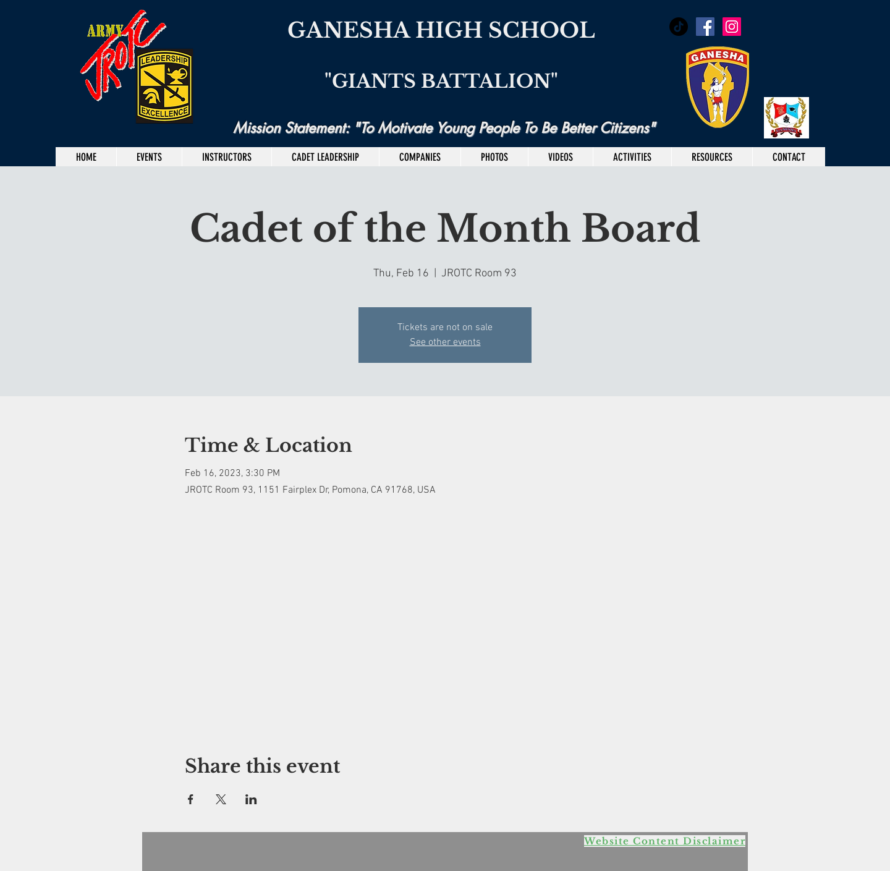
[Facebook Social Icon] (705, 26)
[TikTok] (678, 26)
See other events (445, 342)
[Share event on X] (221, 799)
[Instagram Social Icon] (732, 26)
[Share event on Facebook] (191, 799)
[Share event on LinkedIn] (251, 799)
